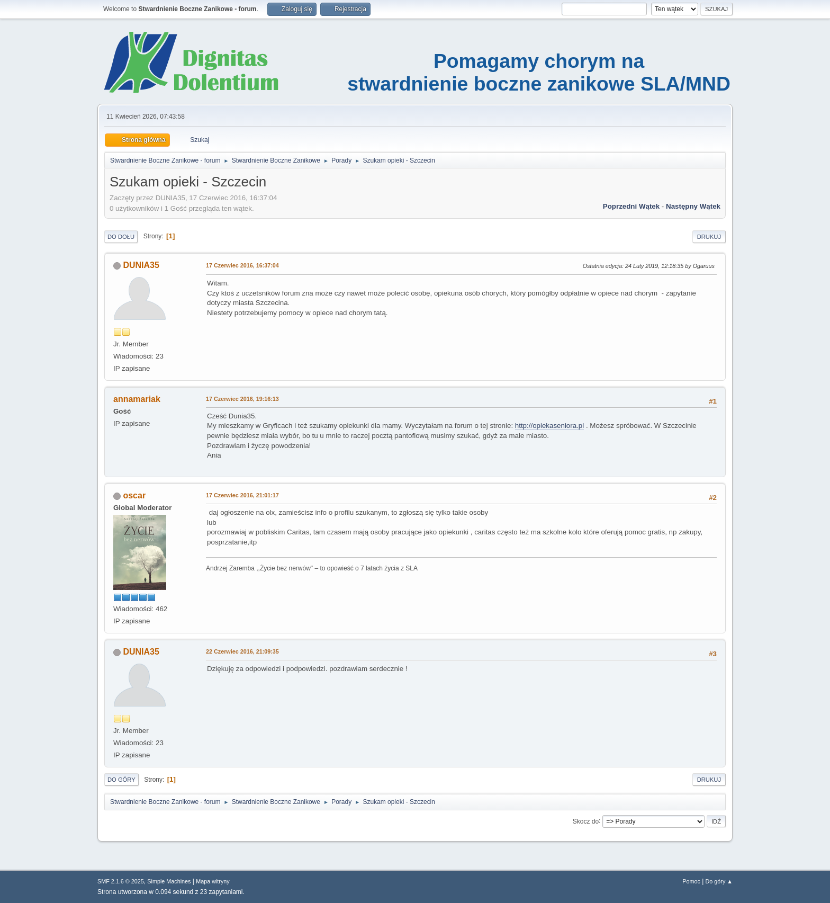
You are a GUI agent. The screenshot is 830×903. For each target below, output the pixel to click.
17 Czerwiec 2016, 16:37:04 (242, 265)
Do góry (121, 779)
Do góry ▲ (719, 881)
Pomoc (691, 881)
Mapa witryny (213, 881)
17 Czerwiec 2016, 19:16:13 (242, 399)
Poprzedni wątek (631, 206)
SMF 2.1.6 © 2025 (120, 881)
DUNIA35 (141, 265)
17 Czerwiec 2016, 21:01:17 (242, 495)
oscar (134, 495)
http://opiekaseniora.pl (549, 426)
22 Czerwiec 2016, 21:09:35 (242, 651)
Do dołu (120, 237)
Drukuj (709, 237)
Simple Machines (169, 881)
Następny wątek (693, 206)
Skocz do (586, 821)
